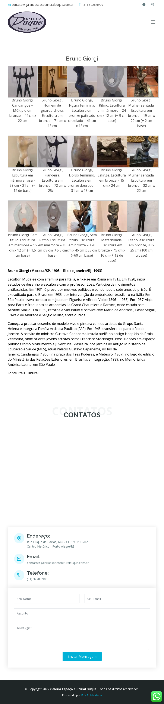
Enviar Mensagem (82, 656)
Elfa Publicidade (91, 695)
